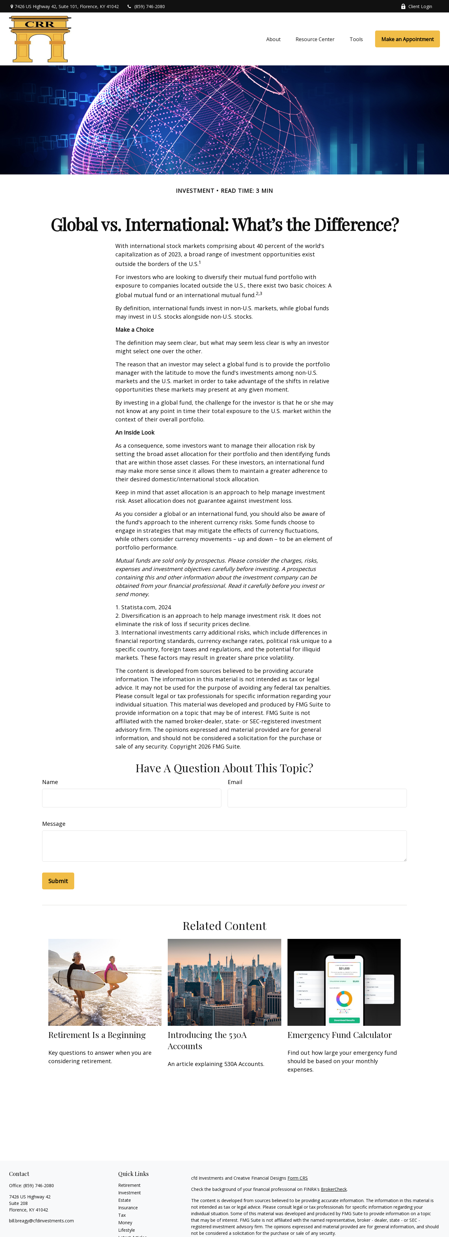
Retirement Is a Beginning (97, 1034)
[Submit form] (58, 881)
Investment (129, 1193)
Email (235, 782)
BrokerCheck (334, 1189)
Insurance (128, 1208)
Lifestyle (126, 1230)
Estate (124, 1200)
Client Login (416, 6)
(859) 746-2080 (146, 6)
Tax (122, 1215)
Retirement (129, 1185)
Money (125, 1222)
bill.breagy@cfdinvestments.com (41, 1221)
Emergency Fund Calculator (339, 1034)
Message (53, 823)
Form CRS (297, 1178)
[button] (273, 38)
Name (50, 782)
